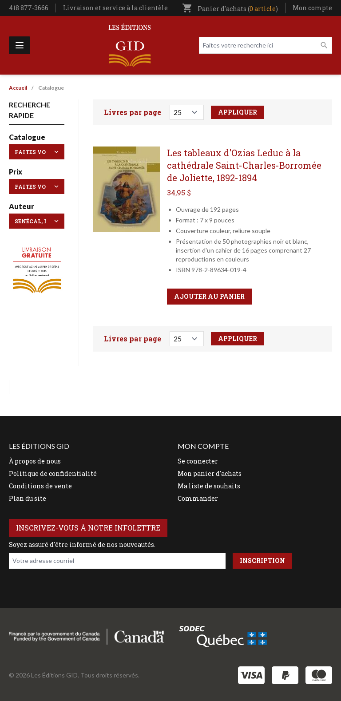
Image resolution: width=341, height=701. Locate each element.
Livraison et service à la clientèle (115, 8)
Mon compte (312, 8)
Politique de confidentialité (53, 473)
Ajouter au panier (209, 296)
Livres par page (132, 112)
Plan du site (27, 498)
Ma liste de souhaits (209, 486)
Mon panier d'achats (210, 473)
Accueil (18, 87)
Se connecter (198, 461)
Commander (198, 498)
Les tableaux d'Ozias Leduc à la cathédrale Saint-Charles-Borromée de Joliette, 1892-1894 (244, 165)
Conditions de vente (40, 486)
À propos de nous (35, 461)
